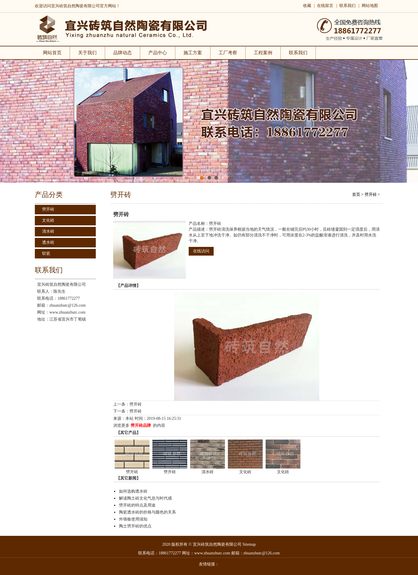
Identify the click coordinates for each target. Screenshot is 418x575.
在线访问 (201, 251)
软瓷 (46, 253)
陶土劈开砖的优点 (135, 526)
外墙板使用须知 (133, 519)
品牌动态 (122, 52)
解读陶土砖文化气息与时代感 (145, 498)
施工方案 (192, 52)
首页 (356, 194)
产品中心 (157, 52)
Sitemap (249, 544)
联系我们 (347, 5)
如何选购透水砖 (133, 491)
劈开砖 (48, 209)
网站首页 (52, 52)
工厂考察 (228, 52)
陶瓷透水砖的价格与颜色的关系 (147, 512)
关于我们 (87, 52)
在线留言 (325, 5)
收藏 (307, 5)
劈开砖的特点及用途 (137, 505)
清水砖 (48, 231)
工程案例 (263, 52)
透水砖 (48, 242)
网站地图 (370, 5)
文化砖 (48, 220)
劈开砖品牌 (141, 425)
